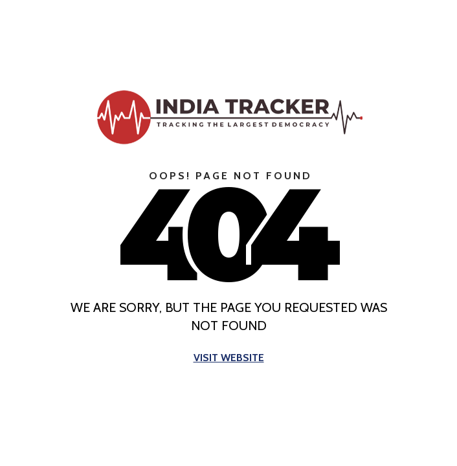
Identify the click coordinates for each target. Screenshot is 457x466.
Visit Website (229, 358)
